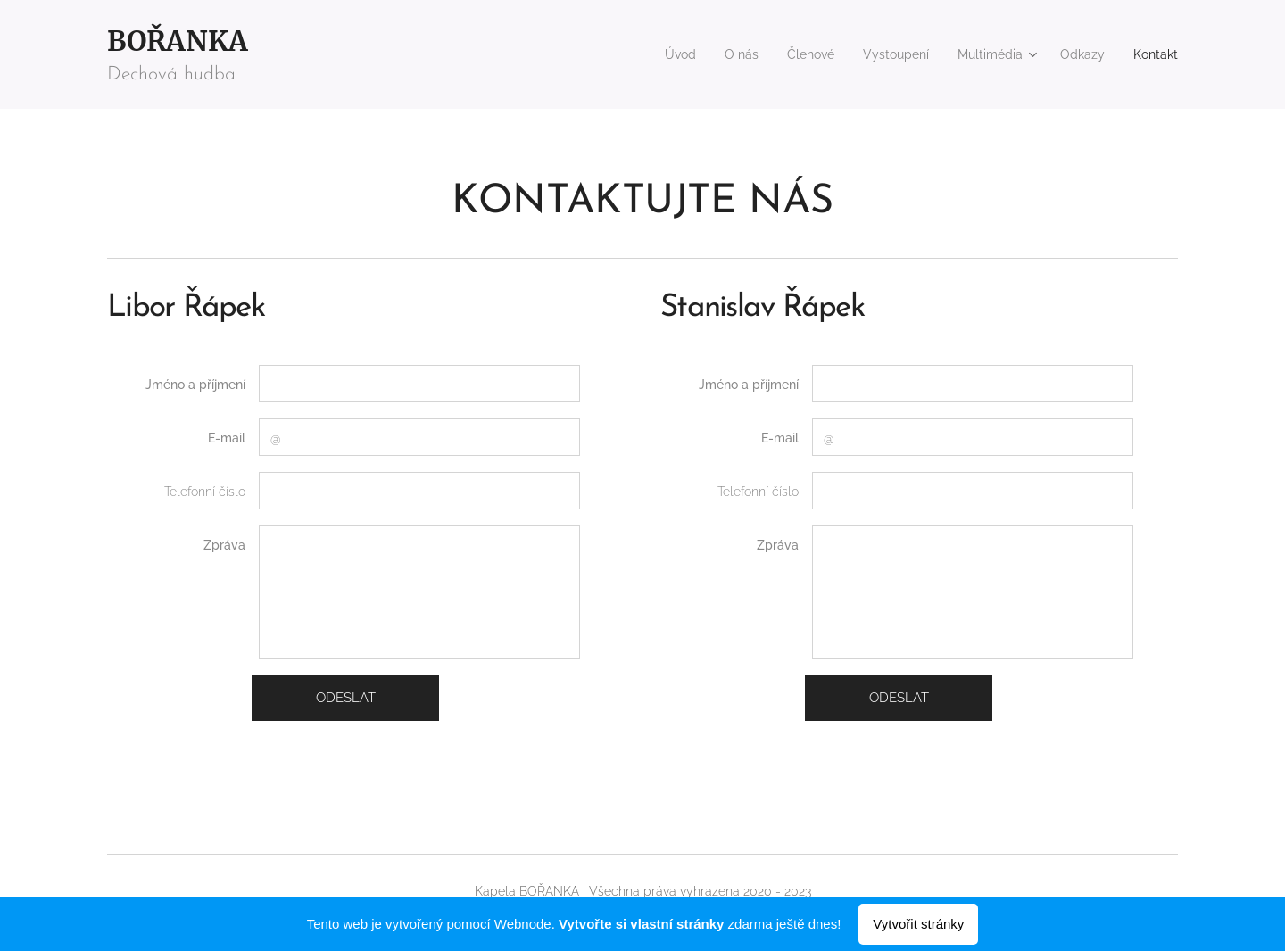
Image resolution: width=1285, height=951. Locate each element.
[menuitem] (644, 54)
